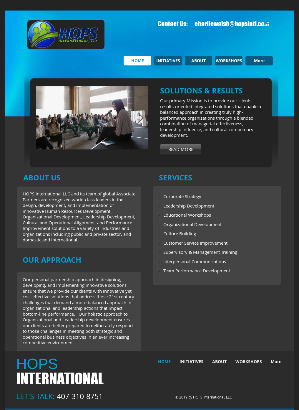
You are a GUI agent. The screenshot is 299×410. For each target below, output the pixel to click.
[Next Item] (140, 118)
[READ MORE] (180, 149)
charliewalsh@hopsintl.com (232, 24)
